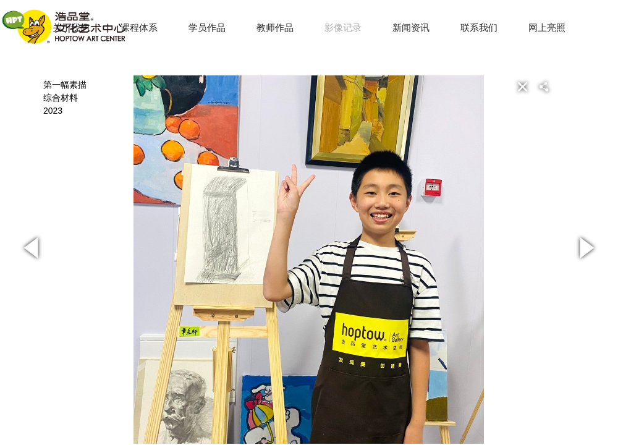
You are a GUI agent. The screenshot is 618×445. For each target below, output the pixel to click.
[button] (564, 86)
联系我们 (478, 27)
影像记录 (343, 27)
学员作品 (207, 27)
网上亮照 (546, 27)
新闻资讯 (411, 27)
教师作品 (275, 27)
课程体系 (139, 27)
